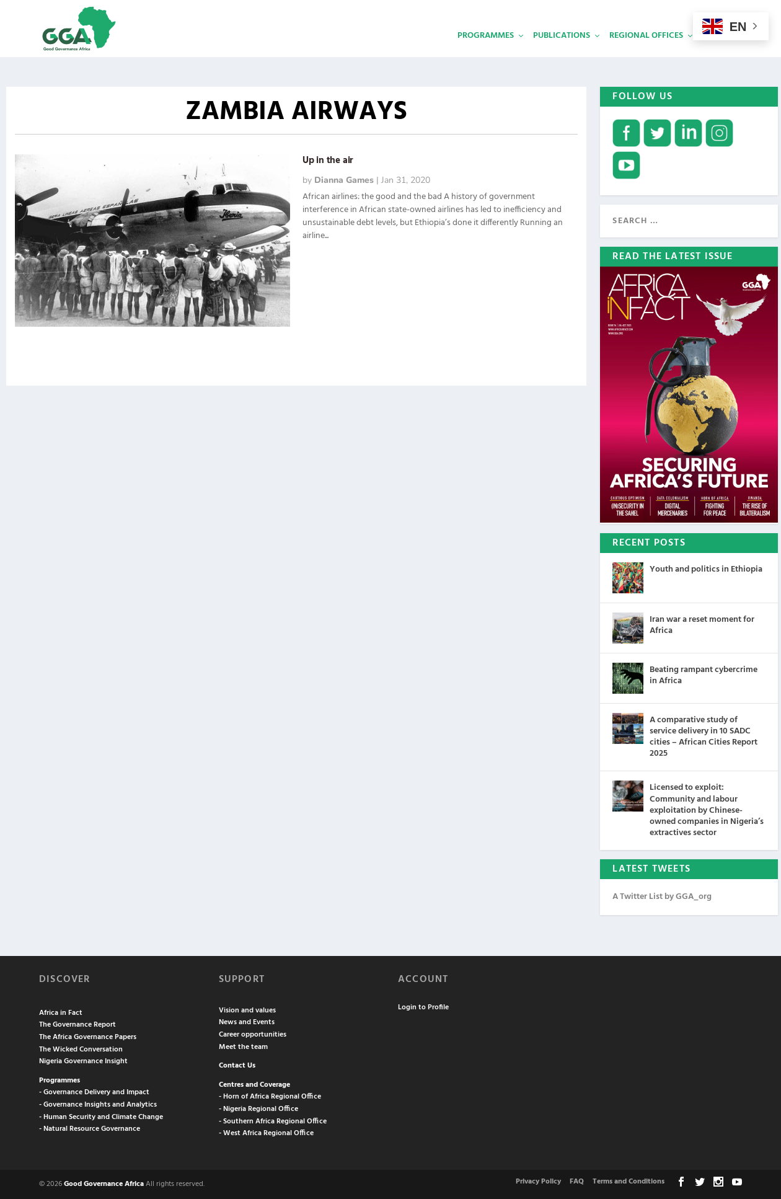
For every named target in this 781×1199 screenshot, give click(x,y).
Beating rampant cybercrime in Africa (703, 675)
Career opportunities (252, 1035)
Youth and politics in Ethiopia (706, 569)
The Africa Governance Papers (87, 1037)
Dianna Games (344, 180)
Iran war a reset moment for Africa (702, 624)
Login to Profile (423, 1007)
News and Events (247, 1022)
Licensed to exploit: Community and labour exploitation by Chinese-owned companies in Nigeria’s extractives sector (707, 810)
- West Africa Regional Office (266, 1133)
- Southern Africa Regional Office (273, 1121)
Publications (561, 53)
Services (720, 53)
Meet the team (243, 1046)
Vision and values (247, 1010)
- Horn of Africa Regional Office (270, 1097)
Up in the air (327, 160)
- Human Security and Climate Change (101, 1116)
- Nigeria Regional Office (258, 1109)
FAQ (577, 1181)
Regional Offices (646, 53)
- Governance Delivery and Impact (94, 1092)
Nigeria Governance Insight (83, 1061)
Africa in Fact (60, 1012)
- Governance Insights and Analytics (98, 1105)
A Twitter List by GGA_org (662, 897)
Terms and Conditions (628, 1181)
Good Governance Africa (104, 1183)
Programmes (485, 53)
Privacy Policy (538, 1181)
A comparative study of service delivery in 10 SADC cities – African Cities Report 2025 (703, 736)
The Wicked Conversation (81, 1049)
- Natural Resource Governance (89, 1129)
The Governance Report (77, 1025)
